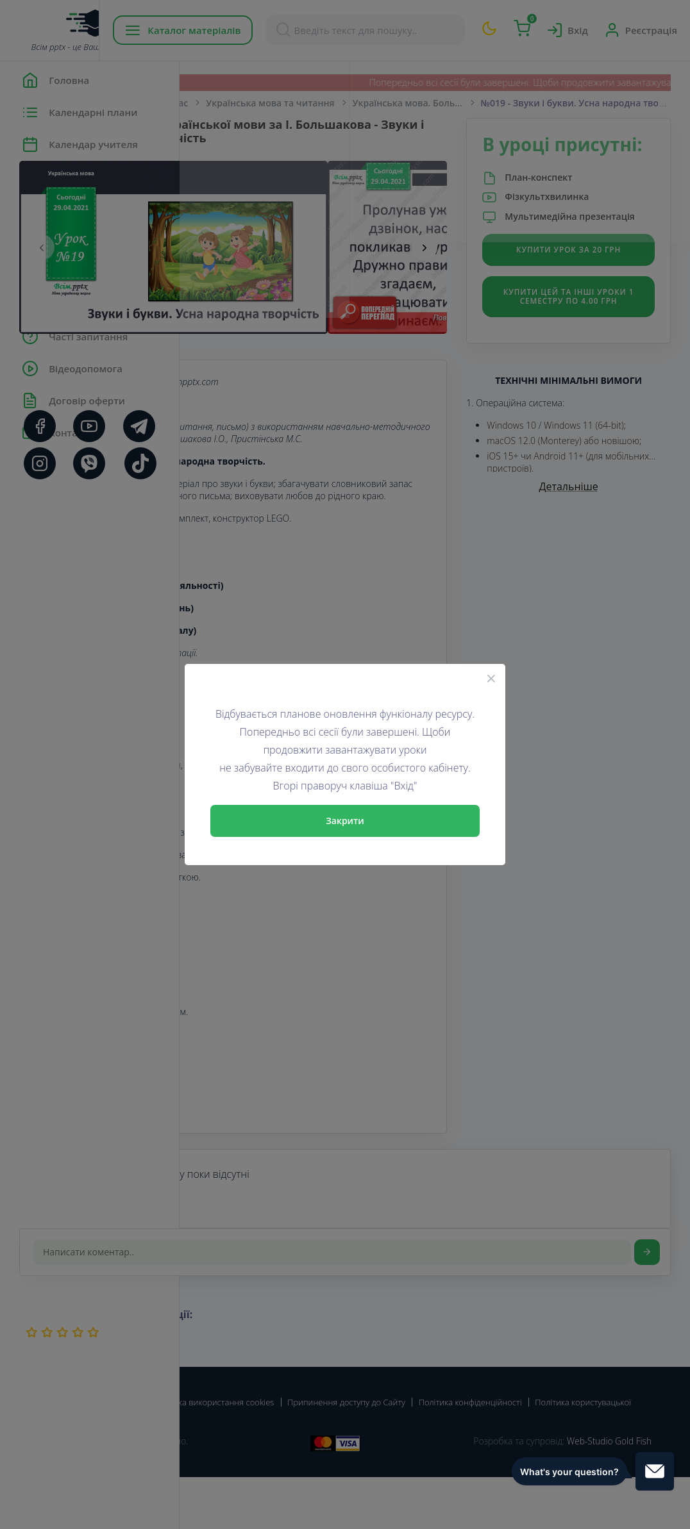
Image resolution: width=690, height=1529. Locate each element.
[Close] (491, 678)
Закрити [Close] (345, 820)
